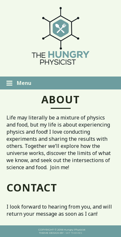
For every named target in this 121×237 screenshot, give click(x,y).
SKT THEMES (74, 232)
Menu (18, 83)
